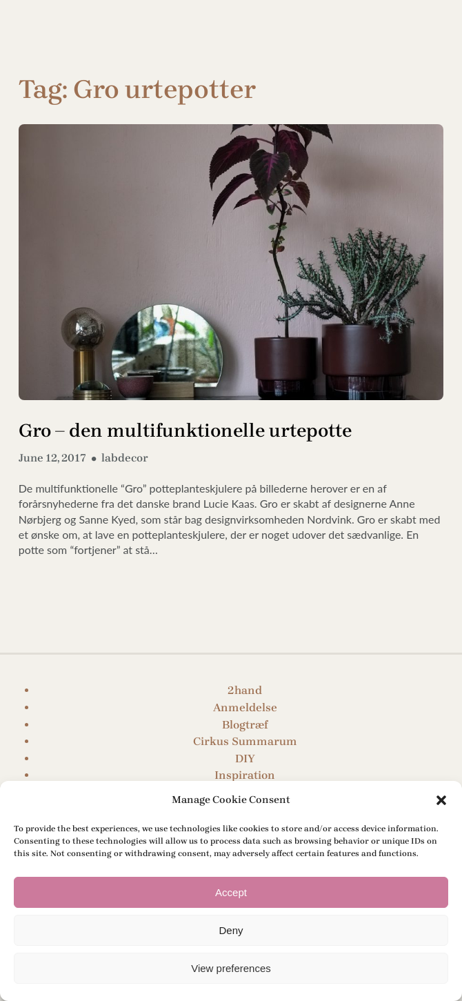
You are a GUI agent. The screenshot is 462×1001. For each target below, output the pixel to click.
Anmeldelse (245, 707)
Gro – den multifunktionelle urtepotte (185, 430)
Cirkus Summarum (245, 741)
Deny (231, 930)
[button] (441, 800)
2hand (245, 690)
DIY (245, 758)
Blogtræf (245, 724)
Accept (231, 892)
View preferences (231, 968)
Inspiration (244, 775)
